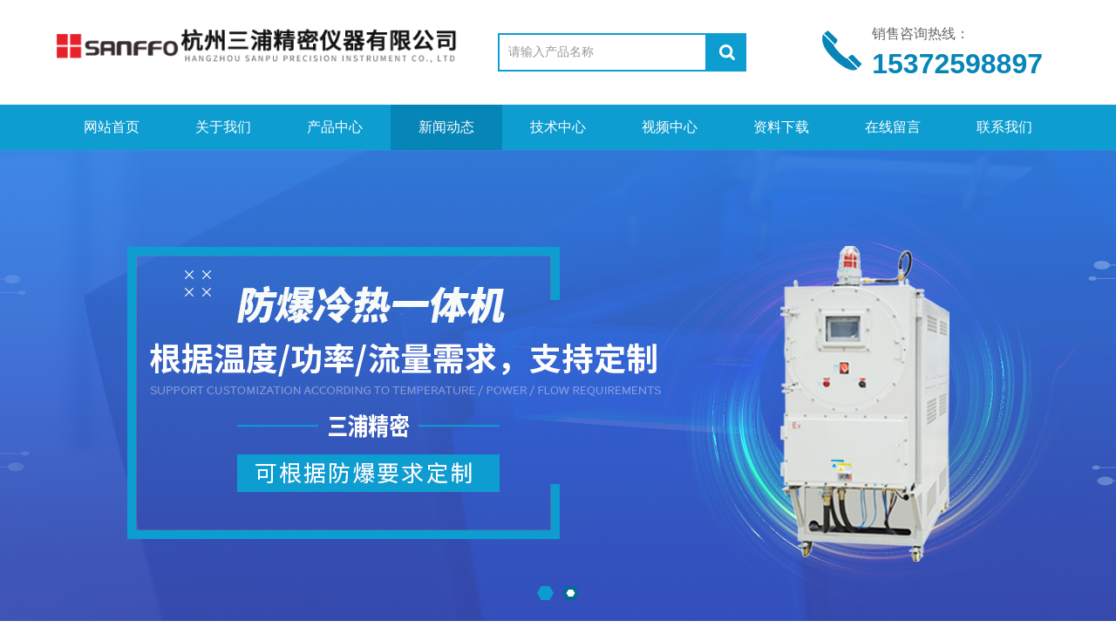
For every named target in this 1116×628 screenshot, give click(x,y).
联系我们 (1004, 126)
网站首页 (112, 126)
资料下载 (781, 126)
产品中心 (335, 126)
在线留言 (893, 126)
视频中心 (670, 126)
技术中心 (558, 126)
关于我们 (223, 126)
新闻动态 (446, 126)
